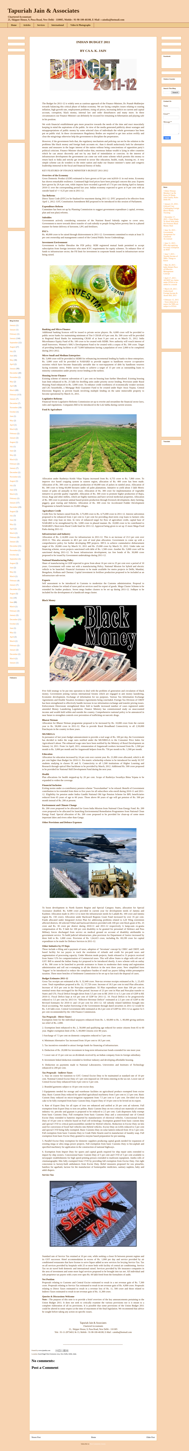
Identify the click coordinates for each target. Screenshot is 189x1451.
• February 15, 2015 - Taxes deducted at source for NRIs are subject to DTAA (171, 303)
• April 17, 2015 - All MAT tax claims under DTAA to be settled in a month (171, 281)
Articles (26, 25)
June (11, 356)
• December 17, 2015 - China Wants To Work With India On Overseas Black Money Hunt (171, 221)
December (14, 373)
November (14, 377)
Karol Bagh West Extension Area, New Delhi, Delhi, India (57, 1354)
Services (41, 25)
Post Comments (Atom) (97, 1444)
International (57, 25)
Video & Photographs (80, 25)
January (13, 325)
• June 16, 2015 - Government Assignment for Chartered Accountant (169, 234)
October (13, 412)
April (12, 364)
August (12, 347)
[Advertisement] (18, 96)
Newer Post (36, 1437)
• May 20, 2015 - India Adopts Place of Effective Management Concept (170, 269)
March (12, 390)
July (11, 351)
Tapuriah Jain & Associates (43, 10)
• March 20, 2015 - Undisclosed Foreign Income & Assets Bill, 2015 (170, 292)
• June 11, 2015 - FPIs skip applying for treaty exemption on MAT (171, 246)
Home (14, 25)
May (11, 360)
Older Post (150, 1437)
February (13, 334)
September (14, 343)
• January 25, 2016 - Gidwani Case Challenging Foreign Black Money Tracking (171, 208)
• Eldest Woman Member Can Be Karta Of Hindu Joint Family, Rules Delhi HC (170, 195)
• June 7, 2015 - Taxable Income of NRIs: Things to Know (170, 257)
